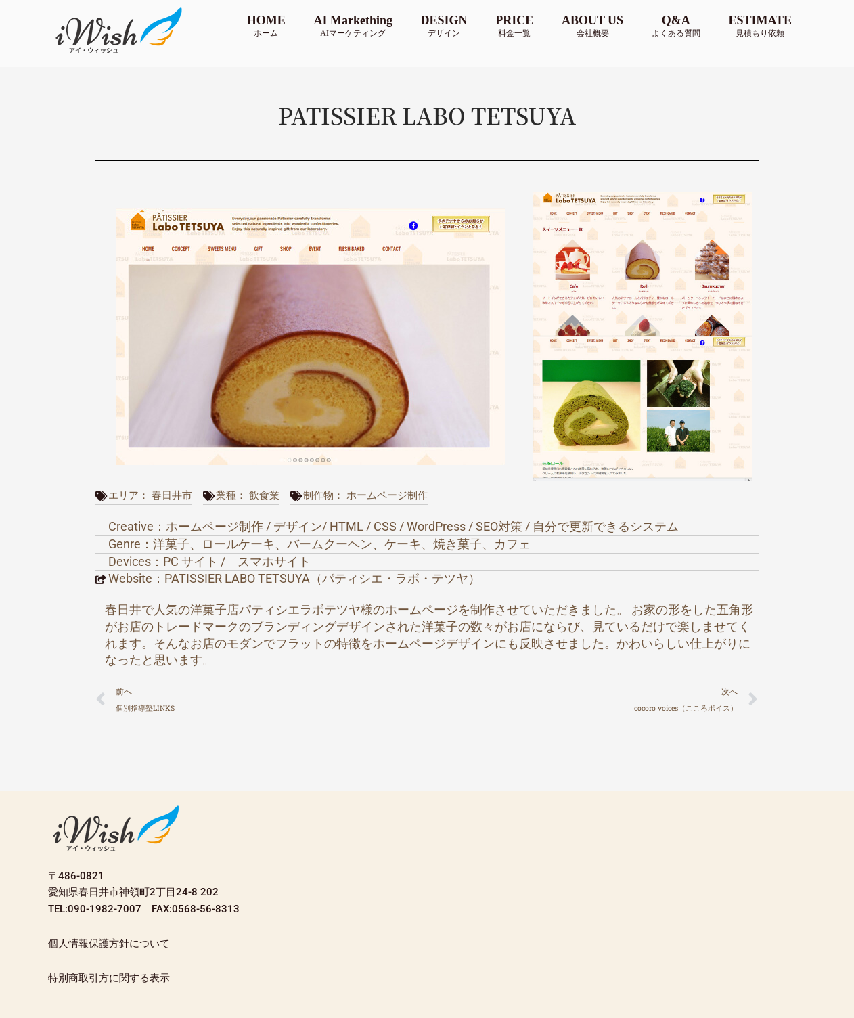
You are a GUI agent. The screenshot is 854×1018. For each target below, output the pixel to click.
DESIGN (444, 26)
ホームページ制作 (387, 495)
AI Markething (352, 26)
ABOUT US (592, 26)
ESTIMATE (760, 26)
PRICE (514, 26)
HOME (266, 26)
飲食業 (264, 495)
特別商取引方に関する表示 (109, 978)
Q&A (676, 26)
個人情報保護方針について (109, 943)
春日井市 (172, 495)
